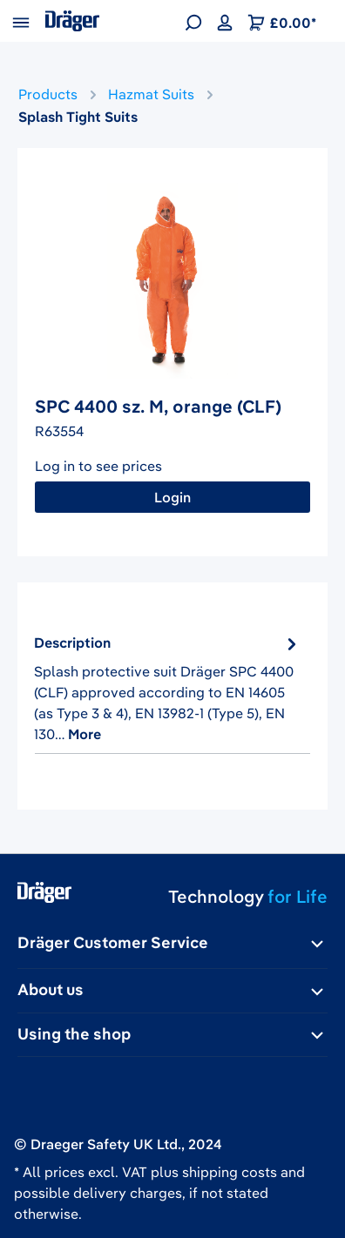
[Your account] (225, 20)
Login (172, 497)
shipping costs (229, 1172)
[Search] (193, 20)
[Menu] (21, 20)
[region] (172, 281)
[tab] (167, 688)
